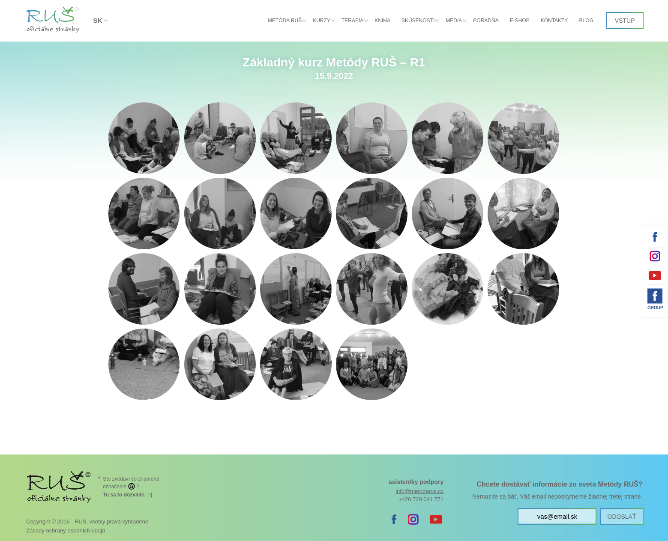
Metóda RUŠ (285, 21)
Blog (586, 21)
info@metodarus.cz (419, 491)
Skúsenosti (417, 21)
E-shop (520, 21)
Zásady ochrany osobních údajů (65, 530)
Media (454, 21)
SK (97, 20)
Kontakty (554, 21)
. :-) (127, 495)
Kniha (382, 21)
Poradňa (485, 21)
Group (654, 307)
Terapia (352, 21)
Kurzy (321, 21)
